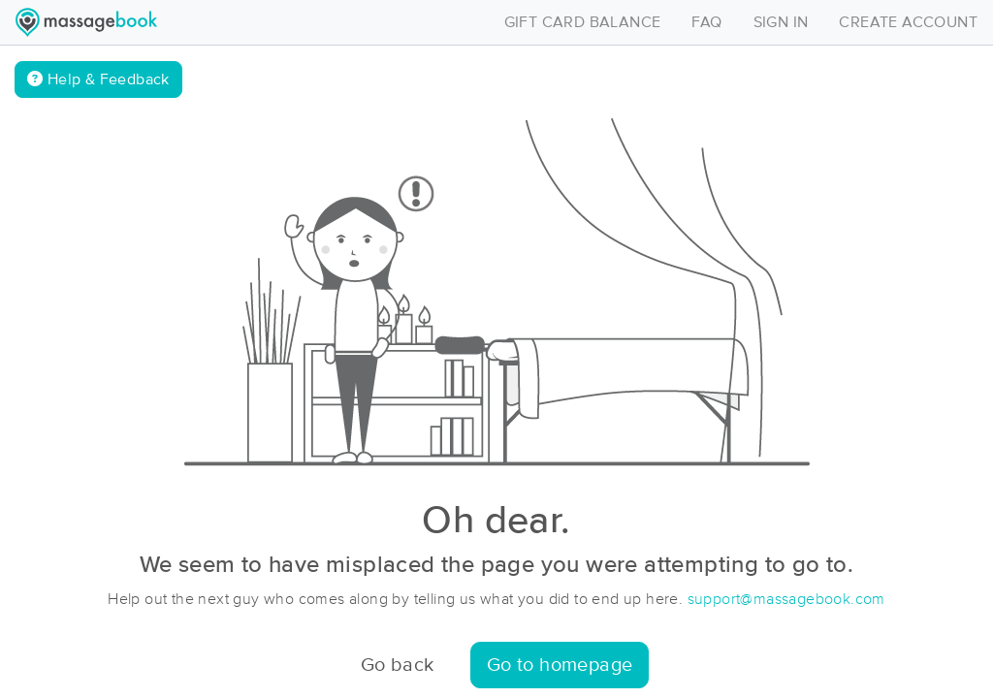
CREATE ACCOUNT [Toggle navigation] (908, 22)
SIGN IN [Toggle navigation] (781, 22)
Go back (397, 665)
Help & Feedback (98, 79)
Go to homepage (560, 665)
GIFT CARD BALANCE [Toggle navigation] (582, 22)
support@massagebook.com (786, 599)
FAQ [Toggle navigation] (706, 22)
